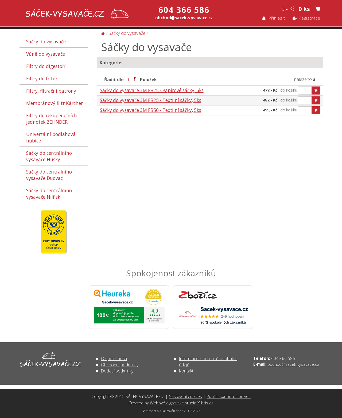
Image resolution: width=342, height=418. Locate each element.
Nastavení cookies (185, 396)
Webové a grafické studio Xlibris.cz (181, 403)
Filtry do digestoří (45, 66)
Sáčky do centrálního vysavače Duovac (49, 174)
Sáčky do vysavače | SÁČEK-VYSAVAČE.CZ (75, 14)
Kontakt (186, 371)
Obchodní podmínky (119, 365)
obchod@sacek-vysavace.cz (293, 364)
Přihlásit (273, 18)
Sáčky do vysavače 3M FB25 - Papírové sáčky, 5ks (152, 90)
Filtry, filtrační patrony (51, 91)
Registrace (306, 18)
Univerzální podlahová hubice (51, 137)
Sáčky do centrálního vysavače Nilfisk (49, 193)
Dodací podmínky (117, 371)
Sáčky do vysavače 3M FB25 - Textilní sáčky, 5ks (150, 100)
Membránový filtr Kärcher (54, 103)
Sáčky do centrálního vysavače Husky (49, 156)
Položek (148, 79)
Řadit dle (114, 79)
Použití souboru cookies (229, 396)
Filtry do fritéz (41, 78)
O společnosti (114, 358)
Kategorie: (111, 63)
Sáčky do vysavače (46, 41)
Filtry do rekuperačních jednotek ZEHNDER (51, 118)
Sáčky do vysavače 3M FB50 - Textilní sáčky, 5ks (150, 110)
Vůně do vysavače (45, 54)
